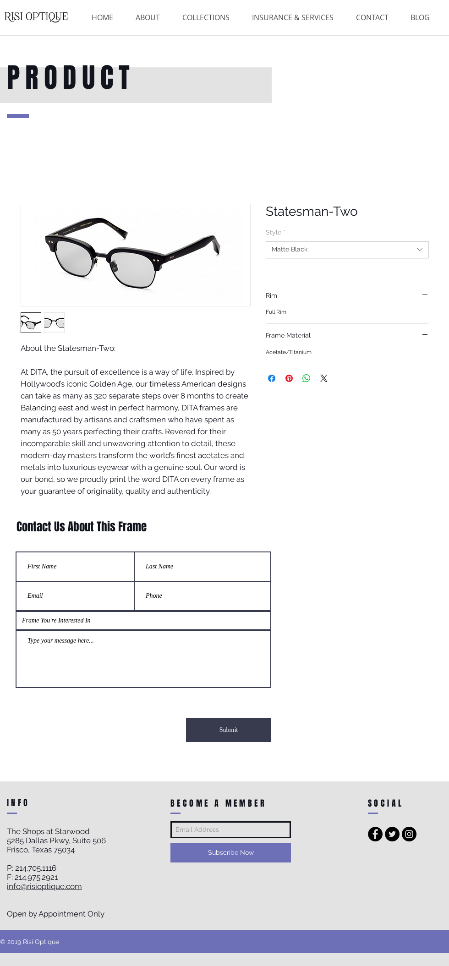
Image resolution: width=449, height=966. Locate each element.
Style (275, 232)
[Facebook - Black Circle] (375, 834)
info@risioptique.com (44, 886)
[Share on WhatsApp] (306, 378)
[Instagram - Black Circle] (409, 834)
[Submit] (228, 730)
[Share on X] (323, 378)
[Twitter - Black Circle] (392, 834)
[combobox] (347, 249)
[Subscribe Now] (230, 852)
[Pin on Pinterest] (289, 378)
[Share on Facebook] (271, 378)
